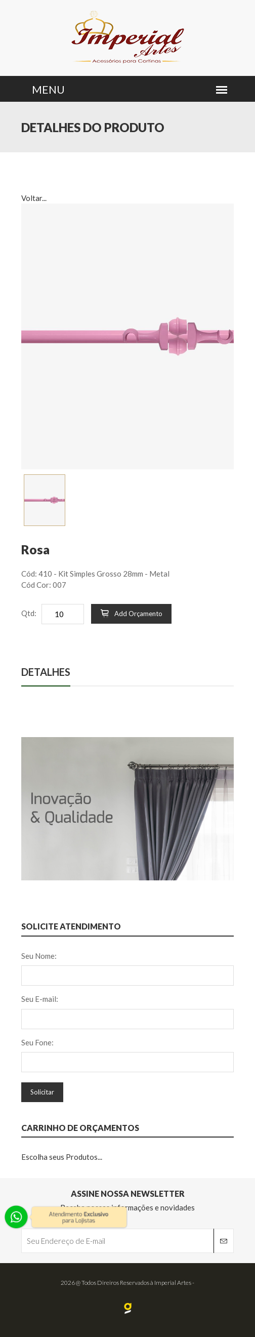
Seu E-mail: (39, 998)
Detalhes (45, 672)
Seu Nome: (39, 955)
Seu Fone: (37, 1042)
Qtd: (28, 613)
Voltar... (34, 197)
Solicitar (42, 1092)
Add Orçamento (131, 613)
